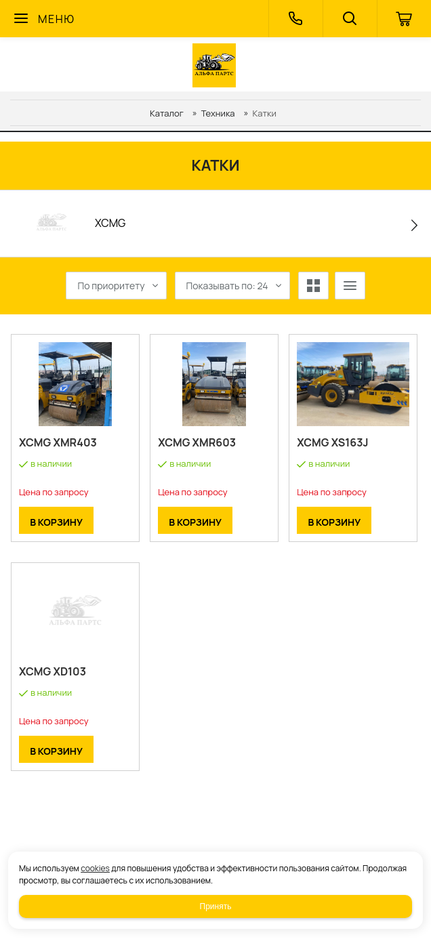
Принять (216, 906)
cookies (95, 868)
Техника (218, 113)
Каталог (167, 113)
